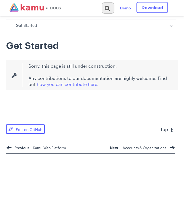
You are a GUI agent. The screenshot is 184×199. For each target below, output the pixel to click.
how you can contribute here (67, 84)
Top (166, 129)
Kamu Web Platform (36, 148)
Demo (125, 8)
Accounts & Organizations (142, 148)
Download (152, 7)
